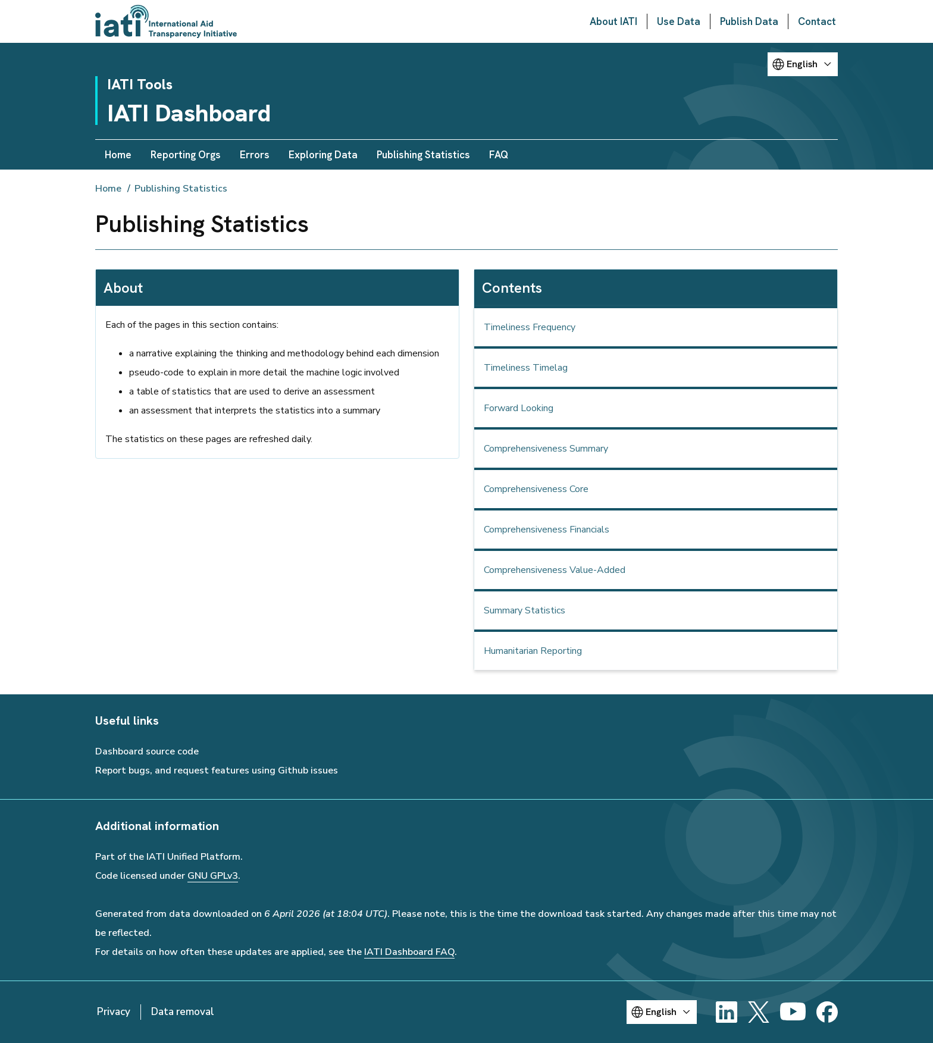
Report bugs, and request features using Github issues (216, 770)
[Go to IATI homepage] (166, 21)
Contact (817, 21)
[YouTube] (793, 1012)
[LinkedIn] (726, 1012)
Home (118, 154)
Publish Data (749, 21)
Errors (255, 154)
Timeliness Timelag (526, 367)
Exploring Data (323, 154)
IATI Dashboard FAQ (409, 952)
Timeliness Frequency (529, 327)
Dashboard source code (147, 751)
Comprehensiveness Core (536, 489)
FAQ (498, 154)
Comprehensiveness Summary (546, 448)
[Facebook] (827, 1012)
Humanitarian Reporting (533, 650)
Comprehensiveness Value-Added (554, 570)
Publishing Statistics (423, 154)
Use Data (678, 21)
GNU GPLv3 (212, 875)
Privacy (113, 1012)
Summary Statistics (524, 610)
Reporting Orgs (186, 154)
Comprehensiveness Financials (546, 529)
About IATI (613, 21)
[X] (758, 1012)
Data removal (182, 1012)
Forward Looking (518, 408)
